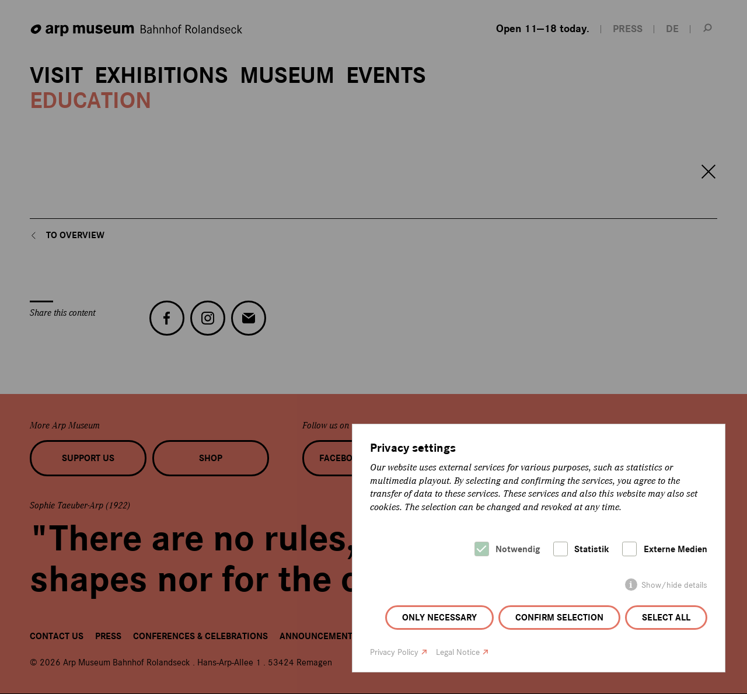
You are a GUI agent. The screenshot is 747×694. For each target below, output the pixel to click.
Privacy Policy (394, 652)
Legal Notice (458, 652)
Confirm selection (559, 617)
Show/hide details (674, 585)
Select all (666, 617)
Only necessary (439, 617)
